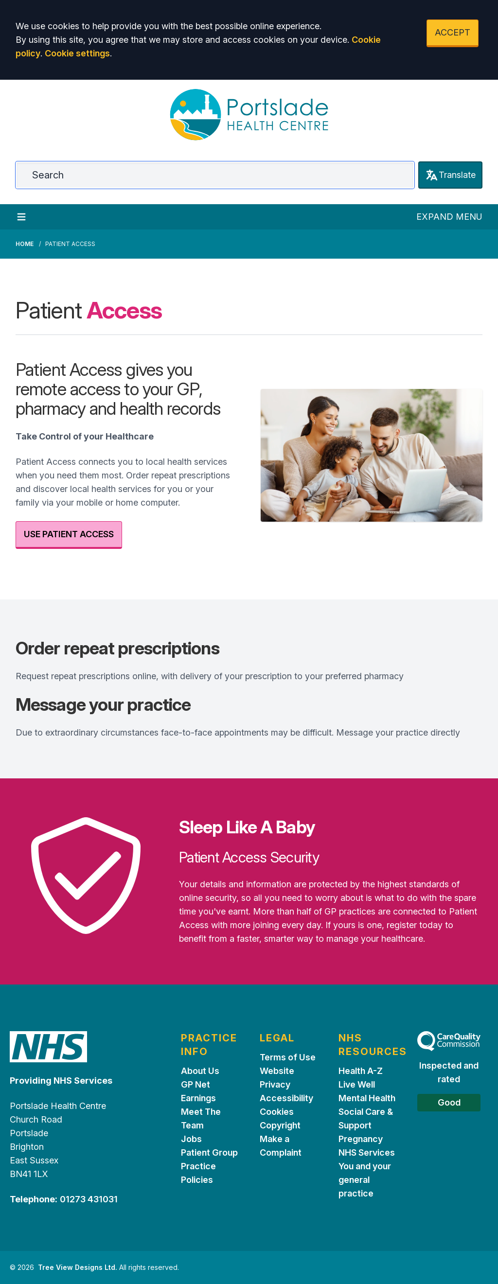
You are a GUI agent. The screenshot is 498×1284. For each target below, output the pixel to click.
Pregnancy (360, 1139)
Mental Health (366, 1098)
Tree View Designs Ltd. (77, 1267)
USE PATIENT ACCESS (69, 534)
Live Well (356, 1084)
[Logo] (249, 115)
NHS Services (366, 1152)
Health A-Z (360, 1071)
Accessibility (286, 1098)
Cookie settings (77, 53)
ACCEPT (452, 32)
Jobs (191, 1139)
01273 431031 (89, 1199)
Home (25, 243)
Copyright (280, 1125)
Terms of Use (288, 1057)
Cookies (277, 1112)
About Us (200, 1071)
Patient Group (209, 1152)
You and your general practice (364, 1179)
